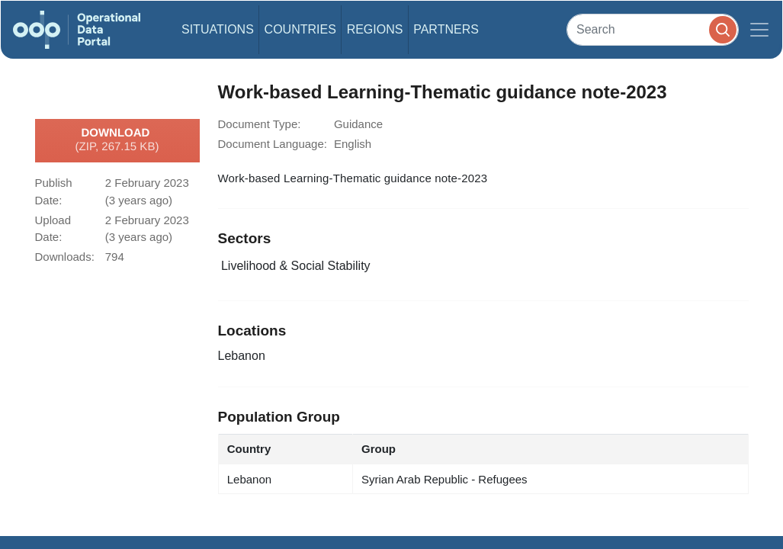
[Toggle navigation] (759, 29)
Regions (375, 29)
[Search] (652, 29)
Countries (300, 29)
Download (117, 140)
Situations (217, 29)
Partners (446, 29)
